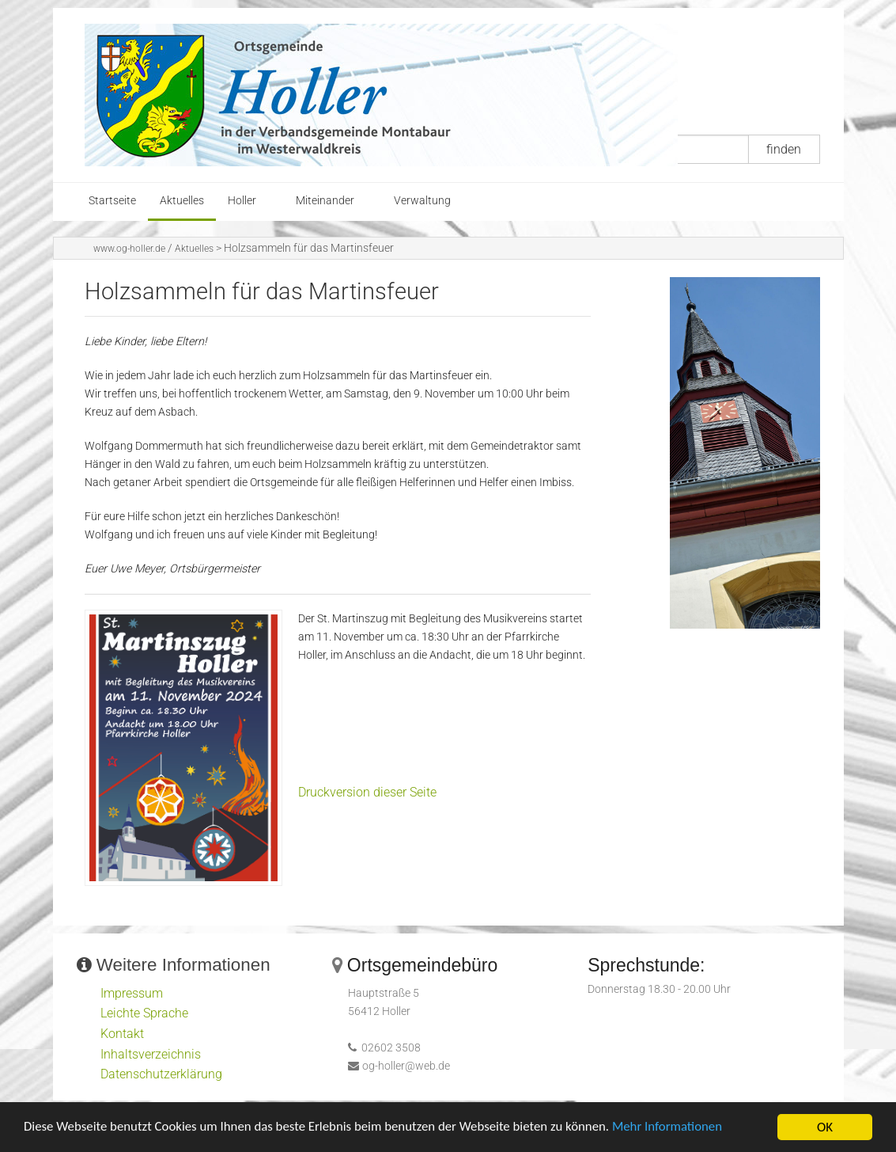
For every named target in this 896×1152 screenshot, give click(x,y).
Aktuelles (182, 200)
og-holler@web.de (406, 1066)
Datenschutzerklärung (161, 1074)
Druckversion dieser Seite (367, 792)
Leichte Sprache (144, 1013)
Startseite (112, 200)
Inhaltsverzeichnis (150, 1054)
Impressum (131, 993)
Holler (242, 200)
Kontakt (122, 1033)
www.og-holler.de (129, 248)
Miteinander (325, 200)
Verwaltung (422, 200)
